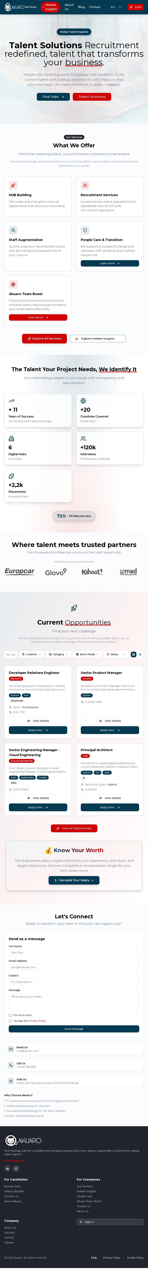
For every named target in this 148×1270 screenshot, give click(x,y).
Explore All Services (44, 339)
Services (30, 7)
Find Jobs (53, 97)
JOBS (136, 7)
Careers (9, 1244)
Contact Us (11, 1198)
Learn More (110, 263)
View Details (38, 722)
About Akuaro (12, 1203)
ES (120, 7)
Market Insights (50, 7)
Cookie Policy (135, 1259)
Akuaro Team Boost (89, 1203)
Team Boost (38, 317)
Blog (81, 7)
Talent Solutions (91, 97)
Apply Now (38, 732)
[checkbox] (10, 1017)
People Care (84, 1198)
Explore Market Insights (97, 338)
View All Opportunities (74, 830)
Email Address (18, 962)
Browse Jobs (12, 1188)
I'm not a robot (22, 1017)
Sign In (86, 1224)
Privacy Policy (37, 1022)
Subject (13, 977)
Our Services (84, 1188)
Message (14, 992)
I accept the (29, 1023)
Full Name (15, 948)
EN (113, 7)
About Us (69, 7)
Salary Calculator (14, 1193)
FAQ (94, 1259)
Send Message (74, 1030)
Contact (95, 7)
